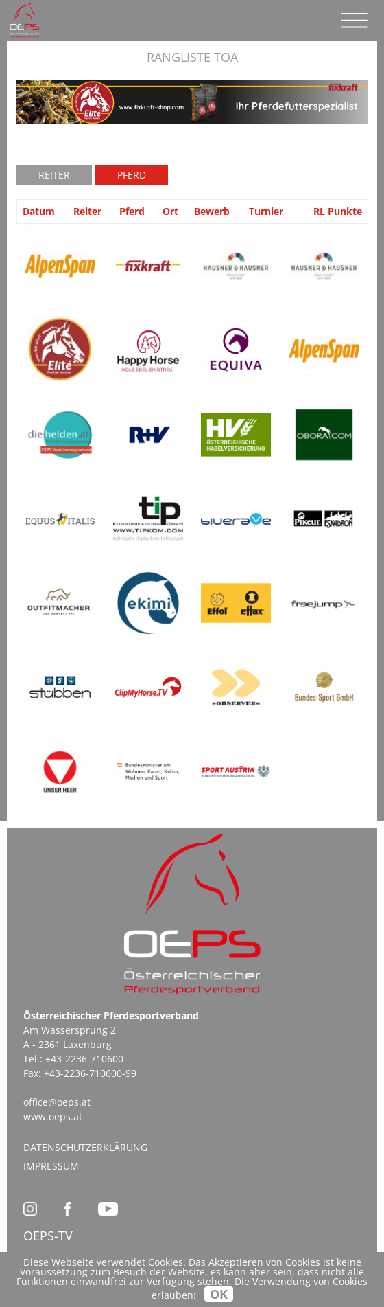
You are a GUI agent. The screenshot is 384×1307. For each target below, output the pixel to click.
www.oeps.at (52, 1116)
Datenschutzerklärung (85, 1147)
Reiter (54, 174)
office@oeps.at (57, 1102)
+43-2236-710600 (84, 1058)
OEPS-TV (48, 1235)
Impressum (51, 1165)
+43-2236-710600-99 (90, 1073)
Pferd (131, 174)
